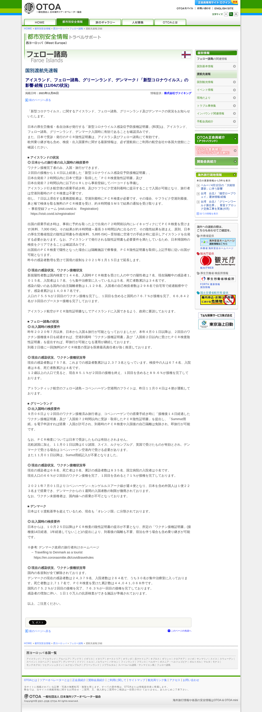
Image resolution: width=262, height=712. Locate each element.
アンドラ (76, 659)
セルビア (56, 662)
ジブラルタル (109, 665)
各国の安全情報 (201, 700)
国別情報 (205, 287)
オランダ (127, 659)
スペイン (31, 662)
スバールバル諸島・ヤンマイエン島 (136, 665)
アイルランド (49, 659)
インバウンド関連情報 (210, 113)
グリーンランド (91, 665)
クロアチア (179, 659)
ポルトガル (195, 662)
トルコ (89, 662)
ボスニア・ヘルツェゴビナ (173, 662)
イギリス (88, 659)
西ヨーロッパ (60, 28)
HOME (28, 28)
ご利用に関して (116, 680)
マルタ (206, 662)
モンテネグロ (33, 665)
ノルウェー (101, 662)
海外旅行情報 (181, 700)
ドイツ (80, 662)
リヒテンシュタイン (52, 665)
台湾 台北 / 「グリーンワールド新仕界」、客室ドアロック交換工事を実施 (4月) (218, 205)
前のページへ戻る (40, 100)
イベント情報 (205, 89)
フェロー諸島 (76, 28)
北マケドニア (141, 659)
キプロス (155, 659)
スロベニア (43, 662)
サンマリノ (202, 659)
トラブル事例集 (206, 105)
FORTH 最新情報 (210, 284)
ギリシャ (166, 659)
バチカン (113, 662)
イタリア (99, 659)
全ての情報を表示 (209, 213)
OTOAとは (30, 680)
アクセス (174, 680)
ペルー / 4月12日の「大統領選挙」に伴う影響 (218, 187)
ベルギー (153, 662)
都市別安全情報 (43, 28)
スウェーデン (226, 659)
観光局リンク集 (157, 680)
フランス (141, 662)
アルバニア (64, 659)
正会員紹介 (79, 680)
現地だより (204, 97)
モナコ (216, 662)
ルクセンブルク (73, 665)
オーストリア (113, 659)
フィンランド (128, 662)
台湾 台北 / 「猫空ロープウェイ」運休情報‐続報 (218, 195)
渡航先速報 (204, 74)
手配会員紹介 (205, 121)
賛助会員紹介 (96, 680)
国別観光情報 (205, 82)
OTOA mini (231, 700)
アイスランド (33, 659)
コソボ (190, 659)
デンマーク (68, 662)
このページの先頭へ (181, 631)
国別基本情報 (205, 66)
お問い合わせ (191, 680)
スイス (213, 659)
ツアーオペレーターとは (55, 680)
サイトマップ (137, 680)
